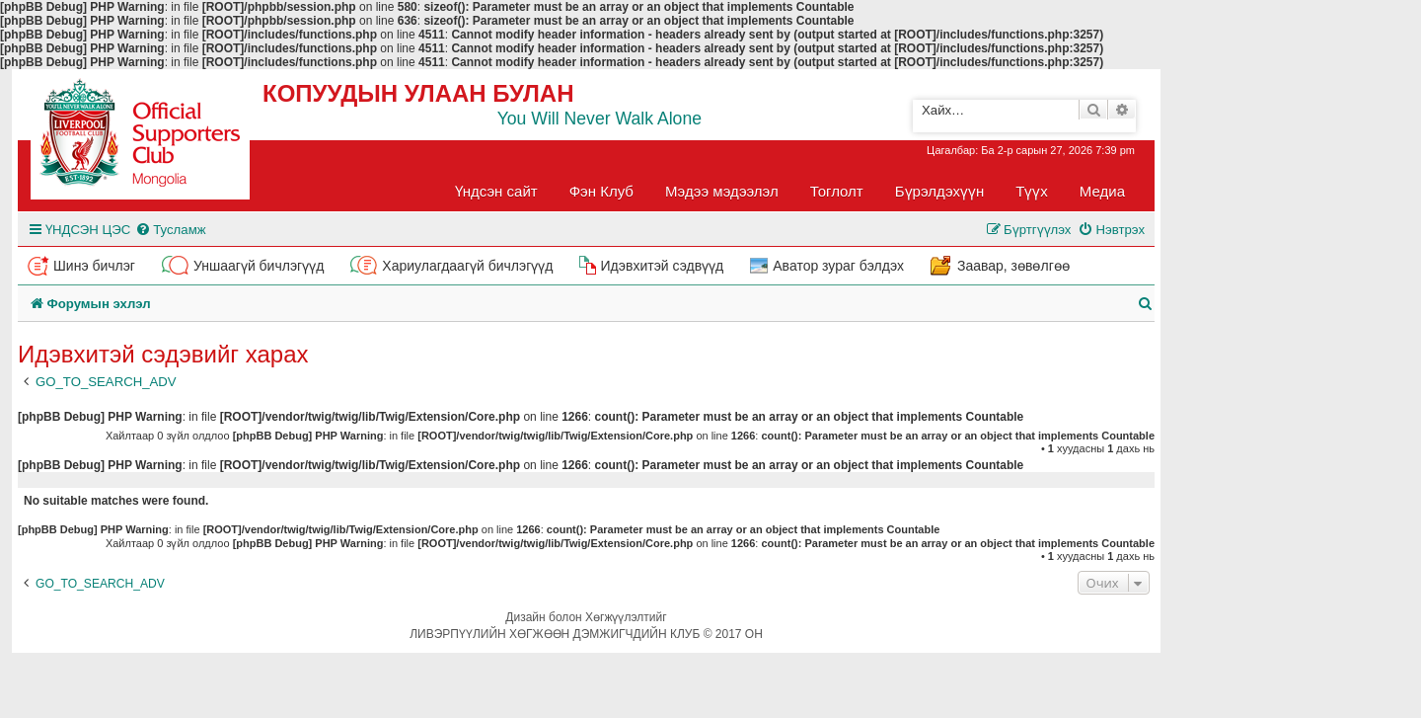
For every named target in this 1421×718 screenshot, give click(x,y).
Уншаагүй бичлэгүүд (258, 266)
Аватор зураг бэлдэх (838, 266)
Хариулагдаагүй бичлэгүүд (467, 266)
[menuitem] (170, 229)
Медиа (1102, 191)
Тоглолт (836, 191)
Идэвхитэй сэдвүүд (661, 266)
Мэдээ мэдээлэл (722, 191)
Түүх (1031, 191)
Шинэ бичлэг (94, 266)
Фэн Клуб (601, 191)
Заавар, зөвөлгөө (1013, 266)
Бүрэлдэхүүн (939, 191)
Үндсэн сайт (496, 191)
